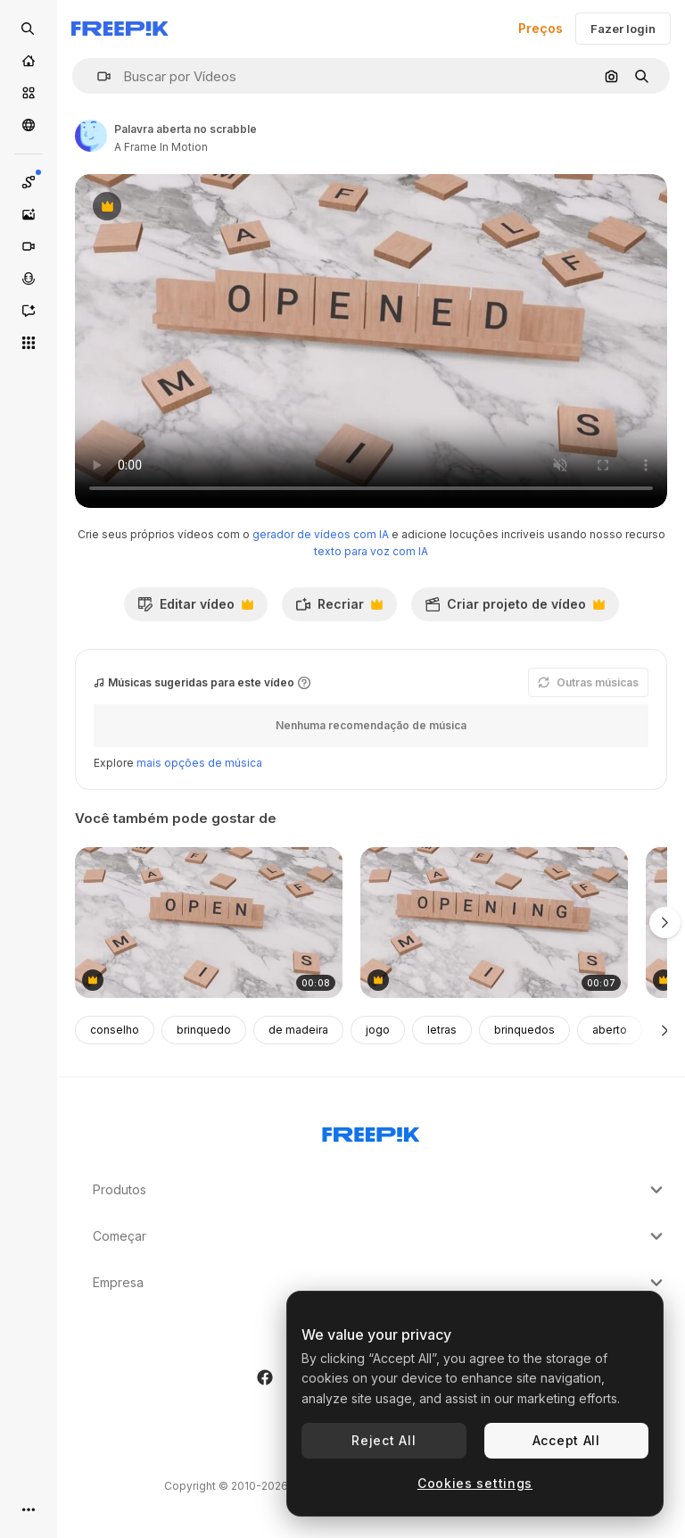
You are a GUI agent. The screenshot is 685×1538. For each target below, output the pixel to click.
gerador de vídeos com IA (320, 534)
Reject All (383, 1440)
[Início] (28, 60)
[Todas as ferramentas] (28, 342)
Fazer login (623, 28)
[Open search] (28, 28)
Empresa (380, 1282)
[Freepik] (120, 28)
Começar (380, 1236)
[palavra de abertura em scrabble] (494, 922)
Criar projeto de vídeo (515, 608)
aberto (609, 1029)
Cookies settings (474, 1483)
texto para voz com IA (371, 551)
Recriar (339, 608)
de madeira (298, 1029)
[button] (96, 76)
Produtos (380, 1190)
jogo (378, 1029)
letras (442, 1029)
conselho (114, 1029)
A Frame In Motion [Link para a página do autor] (161, 147)
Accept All (566, 1440)
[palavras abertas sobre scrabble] (208, 922)
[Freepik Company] (371, 1131)
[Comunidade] (28, 125)
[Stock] (28, 93)
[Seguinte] (665, 1030)
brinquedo (204, 1029)
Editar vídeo (195, 608)
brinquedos (524, 1029)
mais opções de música (199, 762)
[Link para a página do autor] (91, 136)
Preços (540, 28)
